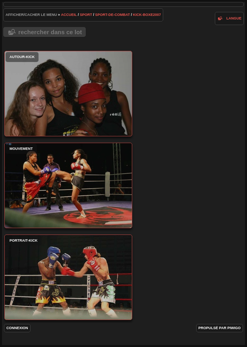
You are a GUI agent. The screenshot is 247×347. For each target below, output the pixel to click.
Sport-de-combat (112, 15)
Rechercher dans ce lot (50, 32)
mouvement (68, 185)
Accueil (69, 15)
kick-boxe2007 (147, 15)
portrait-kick (68, 277)
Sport (86, 15)
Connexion (17, 328)
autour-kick (68, 93)
